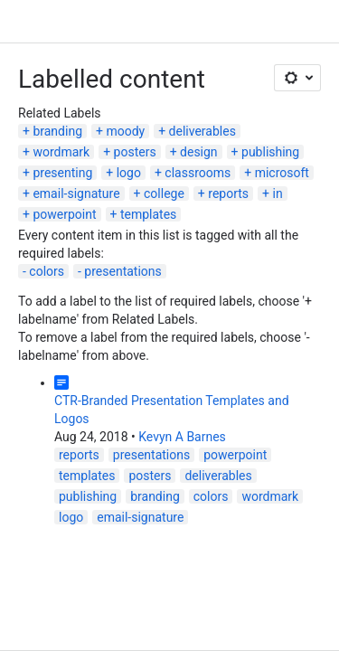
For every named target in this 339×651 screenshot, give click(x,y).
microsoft (282, 172)
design (199, 152)
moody (125, 131)
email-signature (76, 193)
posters (135, 152)
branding (57, 131)
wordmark (61, 152)
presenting (62, 172)
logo (129, 172)
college (164, 193)
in (277, 193)
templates (148, 214)
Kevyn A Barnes (182, 436)
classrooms (198, 172)
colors (46, 271)
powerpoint (64, 214)
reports (228, 193)
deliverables (202, 131)
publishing (270, 152)
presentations (122, 271)
